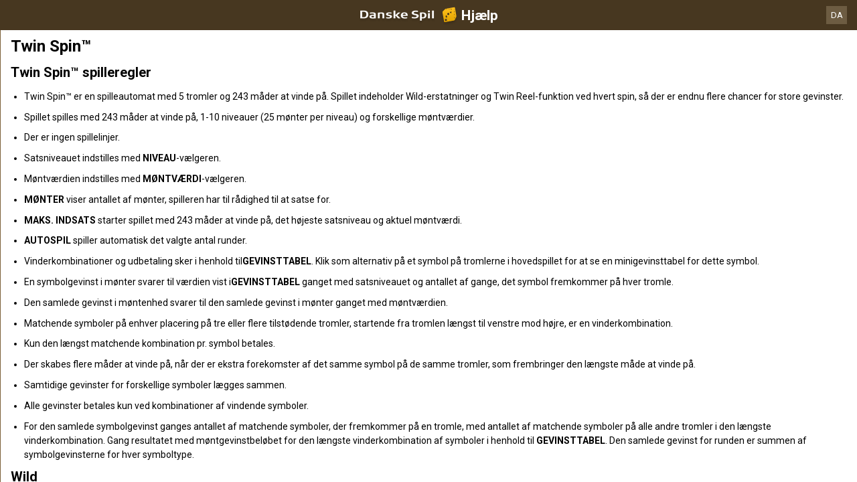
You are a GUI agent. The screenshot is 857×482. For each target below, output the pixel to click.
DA (837, 15)
